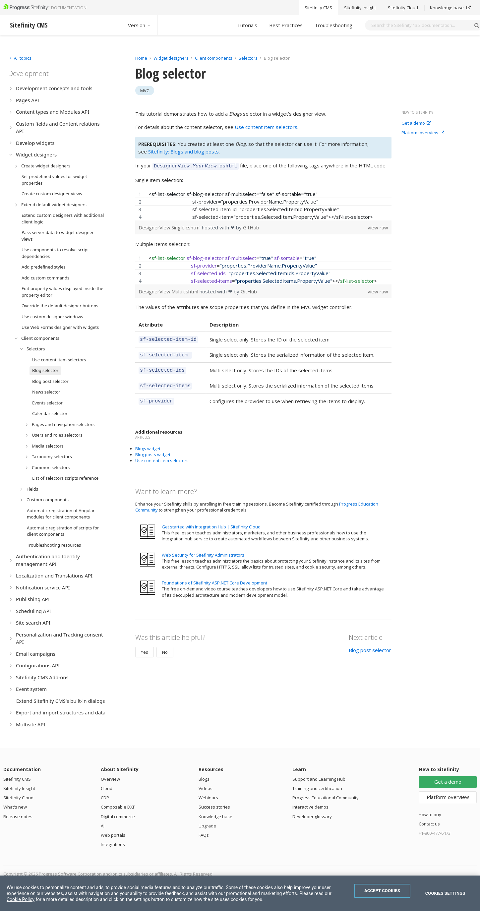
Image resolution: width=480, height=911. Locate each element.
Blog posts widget (152, 449)
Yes (144, 646)
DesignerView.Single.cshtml (170, 226)
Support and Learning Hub (318, 779)
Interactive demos (310, 807)
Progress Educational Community (325, 798)
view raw (378, 226)
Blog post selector (370, 644)
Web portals (113, 835)
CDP (105, 798)
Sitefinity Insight (19, 788)
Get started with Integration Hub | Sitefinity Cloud (211, 521)
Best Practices (286, 25)
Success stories (214, 807)
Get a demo (416, 123)
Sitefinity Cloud (18, 798)
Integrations (113, 844)
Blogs (204, 779)
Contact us (429, 824)
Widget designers (171, 58)
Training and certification (317, 788)
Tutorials (247, 25)
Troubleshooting (333, 25)
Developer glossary (312, 817)
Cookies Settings (445, 893)
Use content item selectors (266, 127)
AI (102, 826)
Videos (205, 788)
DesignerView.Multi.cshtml (169, 290)
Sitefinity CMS (17, 779)
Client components (214, 58)
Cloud (106, 788)
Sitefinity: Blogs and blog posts (183, 151)
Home (141, 58)
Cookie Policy (20, 899)
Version (139, 25)
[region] (263, 204)
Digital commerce (118, 817)
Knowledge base (215, 817)
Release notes (17, 817)
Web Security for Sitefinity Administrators (203, 549)
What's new (15, 807)
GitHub (251, 226)
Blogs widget (147, 443)
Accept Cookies (382, 890)
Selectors (249, 58)
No (165, 646)
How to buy (430, 815)
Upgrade (207, 826)
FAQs (204, 835)
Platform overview (422, 133)
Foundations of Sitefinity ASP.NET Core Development (214, 577)
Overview (110, 779)
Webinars (208, 798)
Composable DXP (118, 807)
